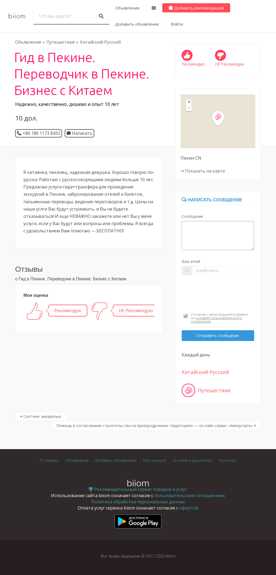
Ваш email (191, 261)
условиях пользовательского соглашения (216, 320)
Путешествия (60, 42)
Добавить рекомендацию (196, 8)
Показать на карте (205, 171)
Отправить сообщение (218, 335)
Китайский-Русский (100, 42)
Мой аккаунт (154, 460)
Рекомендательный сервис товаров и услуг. (138, 489)
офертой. (189, 508)
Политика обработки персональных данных (138, 502)
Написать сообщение (212, 200)
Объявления (127, 8)
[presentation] (218, 292)
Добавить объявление (137, 24)
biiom (17, 16)
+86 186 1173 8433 (41, 133)
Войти (177, 24)
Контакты (227, 460)
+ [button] (189, 102)
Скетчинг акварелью (42, 416)
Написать (79, 133)
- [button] (189, 108)
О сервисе (49, 460)
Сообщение (192, 216)
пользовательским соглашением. (189, 495)
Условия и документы (192, 460)
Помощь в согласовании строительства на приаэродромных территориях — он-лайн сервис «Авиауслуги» (154, 425)
